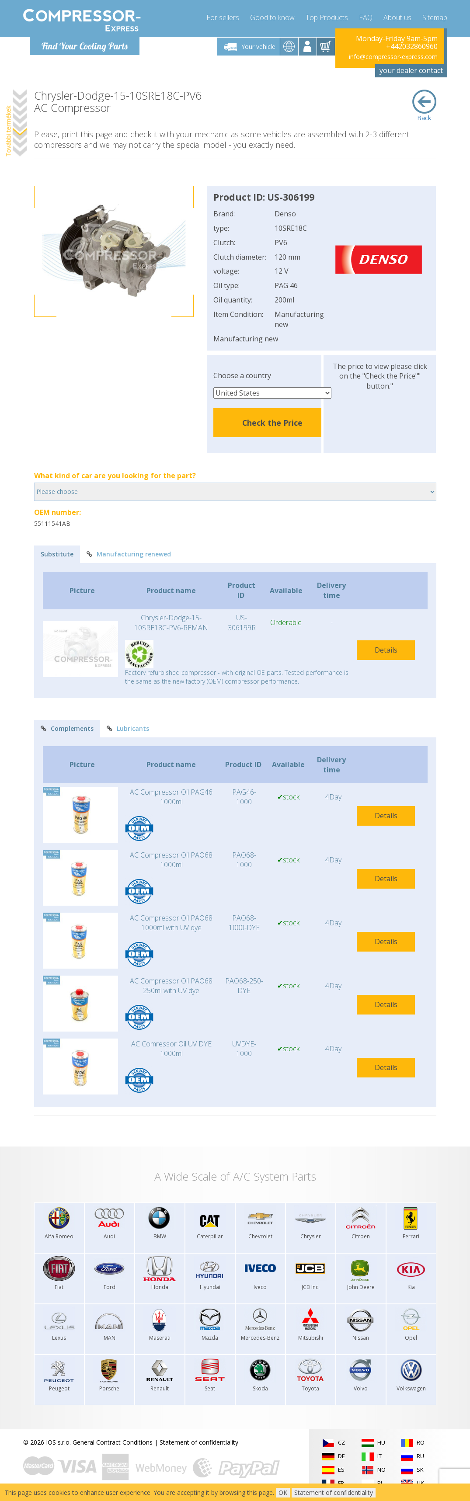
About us (397, 17)
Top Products (327, 17)
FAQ (366, 17)
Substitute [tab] (57, 554)
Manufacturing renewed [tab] (129, 554)
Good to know (272, 17)
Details (386, 650)
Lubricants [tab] (128, 728)
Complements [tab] (67, 728)
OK (283, 1492)
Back (424, 106)
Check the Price (272, 422)
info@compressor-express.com (393, 56)
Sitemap (434, 17)
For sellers (222, 17)
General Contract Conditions (113, 1442)
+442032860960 (412, 46)
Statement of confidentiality (199, 1442)
